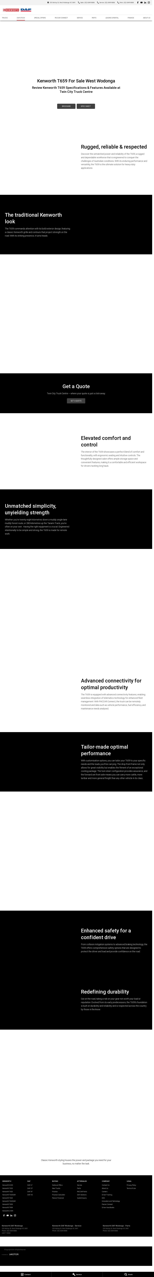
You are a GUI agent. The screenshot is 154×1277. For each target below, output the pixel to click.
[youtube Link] (141, 2)
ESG (103, 1198)
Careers (104, 1192)
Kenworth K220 (7, 1185)
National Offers (57, 1185)
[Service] (77, 1274)
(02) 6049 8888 (12, 1231)
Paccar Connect (61, 18)
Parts (94, 18)
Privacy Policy (131, 1185)
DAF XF (29, 1192)
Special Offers (40, 18)
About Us (146, 18)
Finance (131, 18)
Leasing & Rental (112, 18)
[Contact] (25, 1274)
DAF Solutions (82, 1195)
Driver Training (107, 1195)
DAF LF (29, 1185)
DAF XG (30, 1195)
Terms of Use (131, 1188)
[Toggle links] (10, 1254)
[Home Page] (17, 10)
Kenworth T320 (7, 1188)
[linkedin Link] (145, 2)
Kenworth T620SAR (9, 1201)
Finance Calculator (58, 1195)
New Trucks (56, 1188)
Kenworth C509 (7, 1211)
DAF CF (30, 1188)
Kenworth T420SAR (9, 1195)
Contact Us (106, 1185)
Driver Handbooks (108, 1207)
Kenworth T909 (7, 1207)
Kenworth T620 (7, 1198)
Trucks (5, 18)
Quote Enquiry (82, 1198)
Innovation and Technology (111, 1201)
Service (80, 18)
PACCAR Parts (82, 1192)
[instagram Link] (148, 2)
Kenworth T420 (7, 1192)
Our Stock (21, 18)
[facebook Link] (137, 2)
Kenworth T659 (7, 1204)
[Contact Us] (61, 2)
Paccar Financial (58, 1198)
